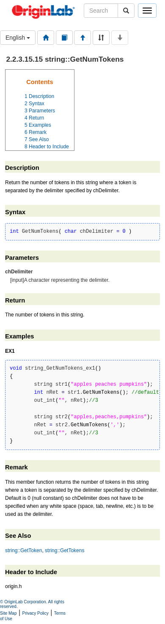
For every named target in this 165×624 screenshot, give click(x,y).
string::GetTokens (64, 550)
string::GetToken (23, 550)
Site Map (8, 613)
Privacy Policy (35, 613)
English (18, 37)
